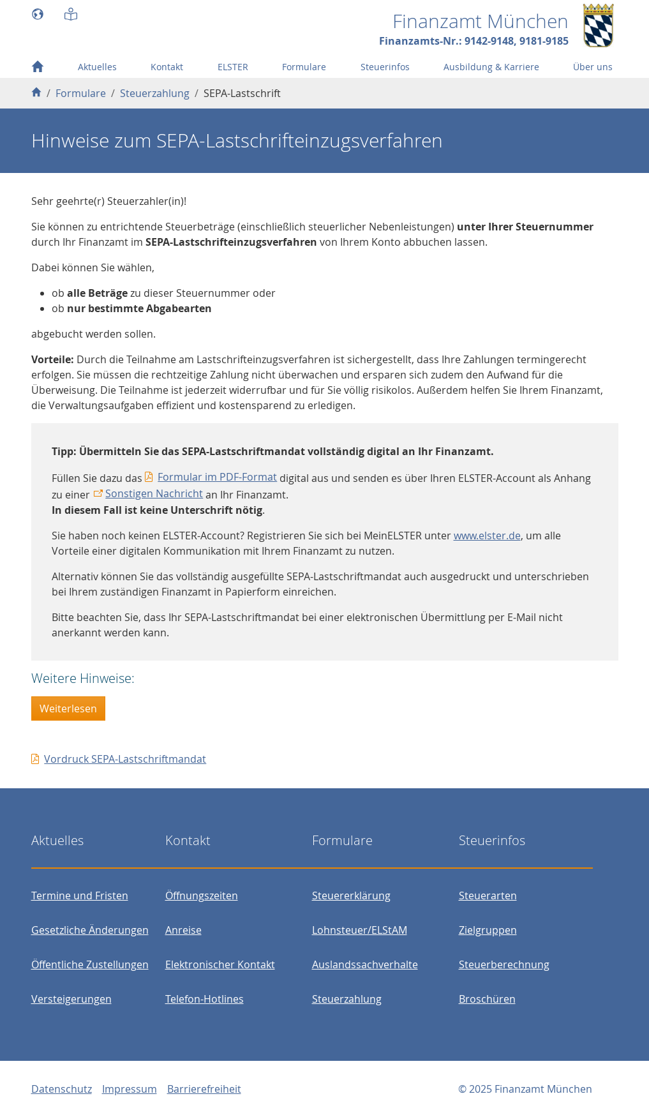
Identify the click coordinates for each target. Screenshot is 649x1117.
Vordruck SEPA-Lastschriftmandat (125, 759)
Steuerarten (488, 895)
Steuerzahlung (347, 999)
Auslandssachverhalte (365, 964)
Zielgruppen (488, 930)
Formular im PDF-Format (217, 477)
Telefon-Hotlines (204, 999)
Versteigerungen (71, 999)
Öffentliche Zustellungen (90, 964)
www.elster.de (487, 536)
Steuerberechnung (504, 964)
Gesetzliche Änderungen (90, 930)
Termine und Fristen (79, 895)
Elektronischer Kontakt (220, 964)
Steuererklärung (351, 895)
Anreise (183, 930)
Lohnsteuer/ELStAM (359, 930)
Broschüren (487, 999)
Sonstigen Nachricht (154, 493)
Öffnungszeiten (201, 895)
